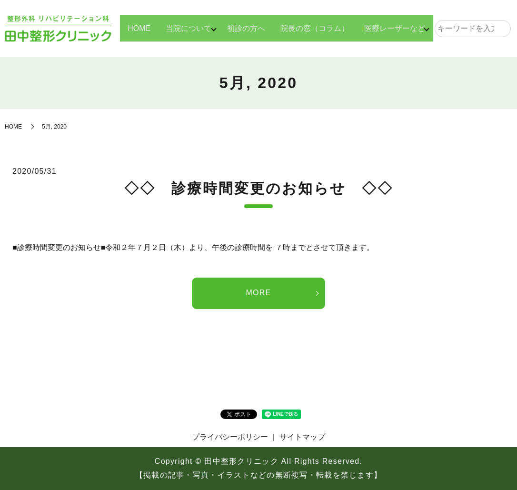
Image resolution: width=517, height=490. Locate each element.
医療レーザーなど (391, 28)
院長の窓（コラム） (311, 28)
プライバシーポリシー (230, 437)
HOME (132, 28)
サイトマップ (302, 437)
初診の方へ (243, 28)
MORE (258, 293)
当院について (182, 28)
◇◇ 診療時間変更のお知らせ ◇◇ (258, 188)
